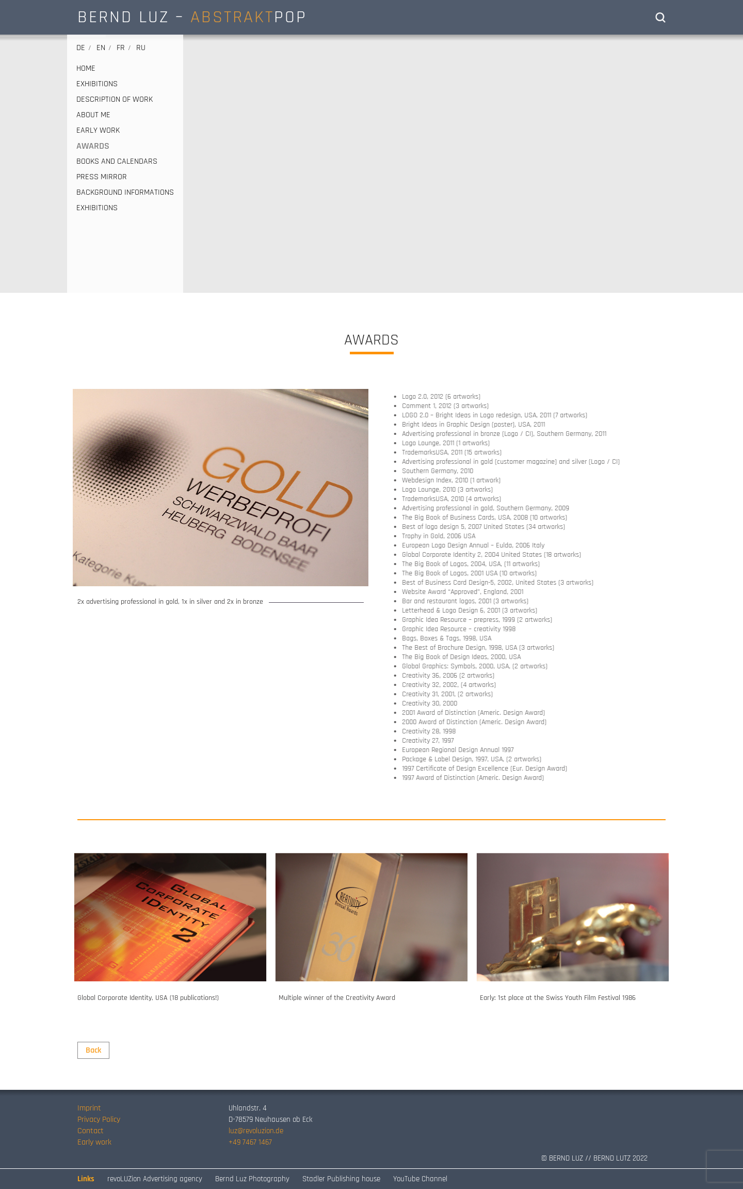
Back (93, 1050)
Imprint (89, 1108)
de (80, 47)
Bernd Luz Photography (252, 1179)
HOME (85, 69)
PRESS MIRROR (101, 177)
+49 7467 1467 (250, 1142)
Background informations (125, 192)
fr (121, 47)
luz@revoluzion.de (256, 1131)
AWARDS (92, 146)
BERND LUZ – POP (192, 17)
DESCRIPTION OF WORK (114, 100)
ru (141, 47)
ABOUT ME (93, 115)
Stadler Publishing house (341, 1179)
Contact (90, 1130)
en (100, 47)
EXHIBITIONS (97, 84)
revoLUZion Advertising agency (154, 1179)
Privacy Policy (98, 1119)
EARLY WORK (98, 131)
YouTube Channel (420, 1179)
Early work (94, 1142)
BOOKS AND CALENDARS (116, 162)
